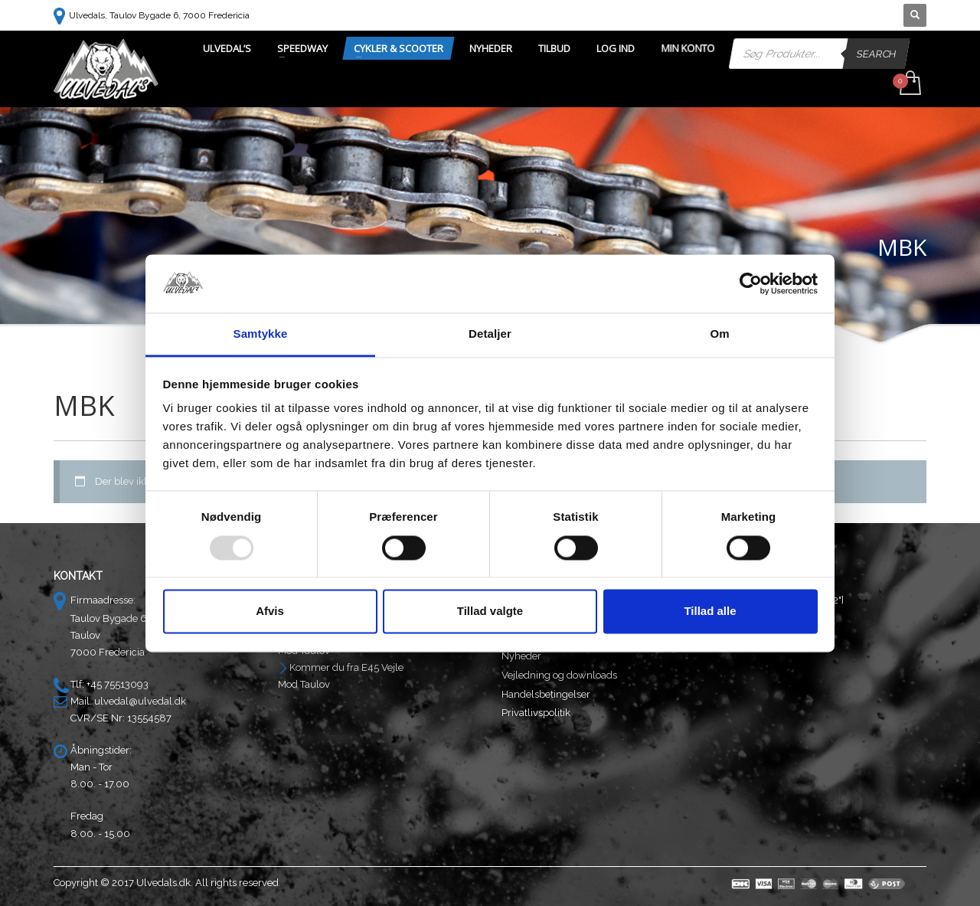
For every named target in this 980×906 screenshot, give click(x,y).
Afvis (270, 611)
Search (876, 53)
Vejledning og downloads (559, 675)
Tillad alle (710, 611)
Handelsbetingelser (545, 694)
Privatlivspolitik (535, 712)
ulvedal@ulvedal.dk (140, 701)
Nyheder (521, 656)
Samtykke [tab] (261, 334)
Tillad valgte (490, 611)
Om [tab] (719, 334)
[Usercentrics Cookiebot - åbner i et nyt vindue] (751, 283)
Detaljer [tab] (490, 334)
